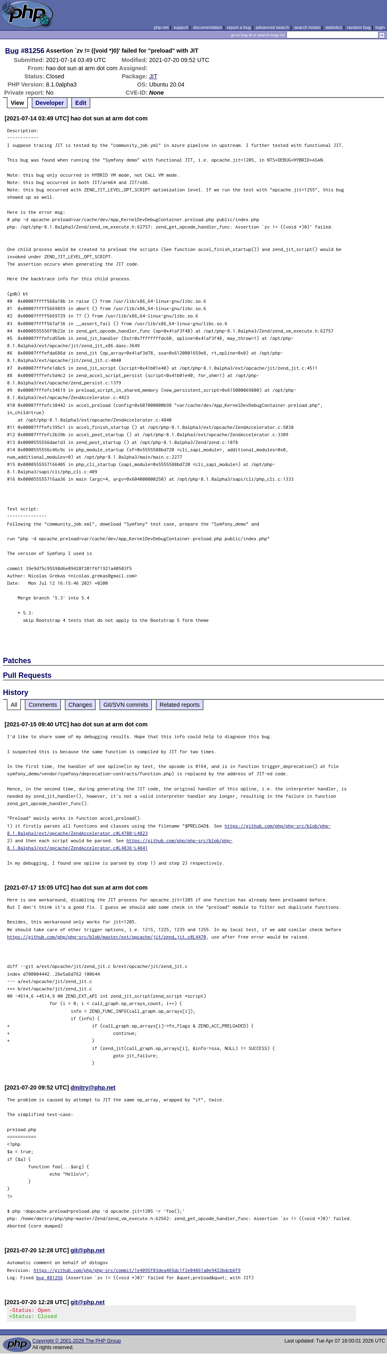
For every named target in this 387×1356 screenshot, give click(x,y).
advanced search (272, 27)
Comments (43, 704)
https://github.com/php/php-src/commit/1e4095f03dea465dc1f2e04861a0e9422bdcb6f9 (136, 1270)
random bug (359, 27)
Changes (80, 704)
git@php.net (88, 1250)
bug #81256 (49, 1277)
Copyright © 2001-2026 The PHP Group (76, 1343)
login (380, 27)
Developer (50, 103)
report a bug (239, 27)
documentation (207, 27)
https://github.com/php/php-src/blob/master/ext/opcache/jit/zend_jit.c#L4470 (106, 936)
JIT (153, 76)
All (14, 704)
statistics (333, 27)
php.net (161, 27)
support (180, 27)
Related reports (180, 704)
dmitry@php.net (93, 1087)
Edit (80, 103)
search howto (307, 27)
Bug (12, 51)
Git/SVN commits (125, 704)
